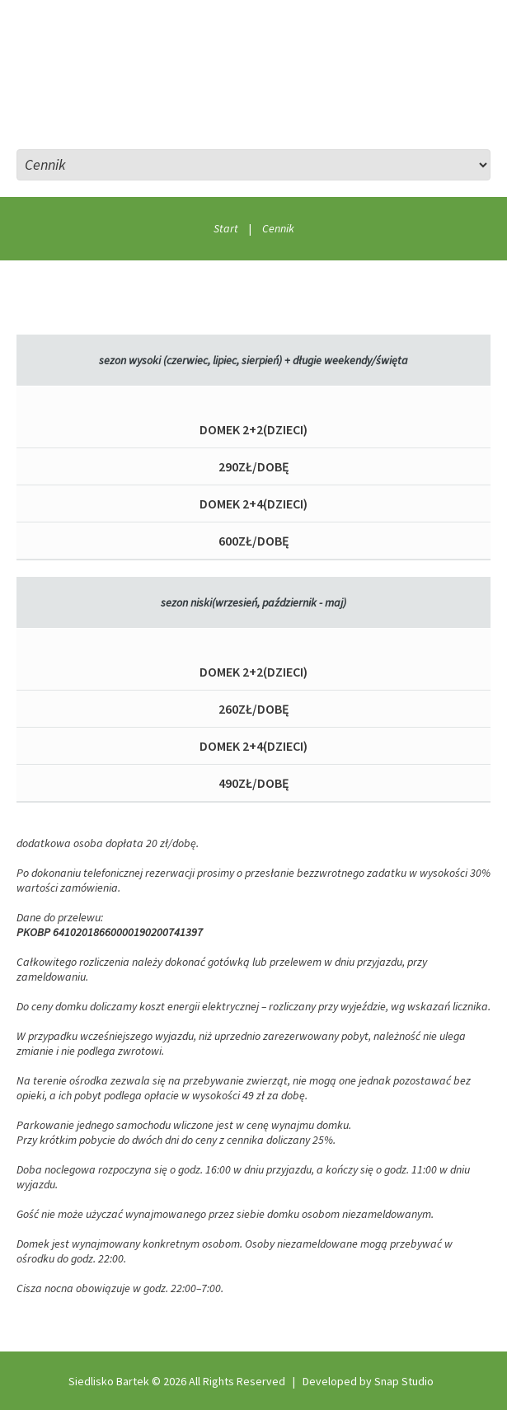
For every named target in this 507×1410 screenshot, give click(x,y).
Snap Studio (404, 1381)
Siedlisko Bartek (108, 1381)
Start (226, 228)
